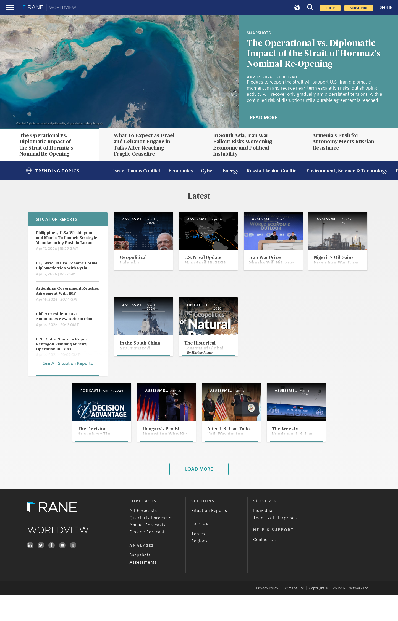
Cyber (207, 171)
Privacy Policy (267, 614)
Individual (263, 537)
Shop (330, 8)
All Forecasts (143, 537)
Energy (230, 171)
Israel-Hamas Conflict (136, 171)
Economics (180, 171)
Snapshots (140, 581)
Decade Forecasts (148, 558)
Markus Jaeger (313, 376)
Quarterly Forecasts (150, 544)
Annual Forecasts (147, 551)
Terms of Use (293, 614)
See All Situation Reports (68, 362)
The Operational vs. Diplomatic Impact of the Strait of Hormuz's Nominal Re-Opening (313, 53)
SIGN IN (386, 7)
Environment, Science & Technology (346, 171)
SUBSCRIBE (359, 8)
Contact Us (264, 566)
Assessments (143, 589)
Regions (199, 567)
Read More (263, 117)
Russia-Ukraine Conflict (272, 171)
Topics (198, 560)
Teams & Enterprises (275, 544)
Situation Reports (209, 537)
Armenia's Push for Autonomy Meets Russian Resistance (343, 141)
